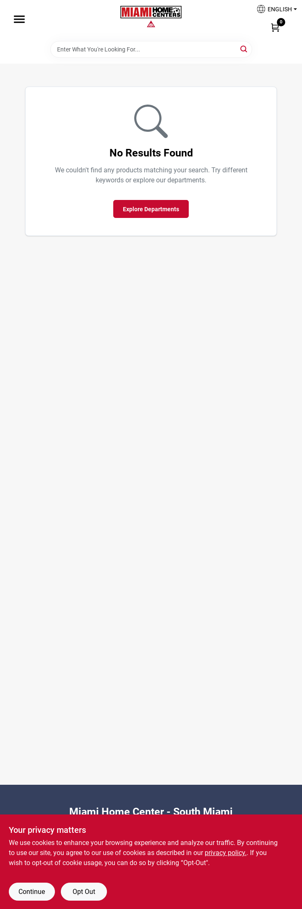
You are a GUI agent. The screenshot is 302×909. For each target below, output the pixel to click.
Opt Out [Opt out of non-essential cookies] (84, 892)
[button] (273, 11)
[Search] (244, 49)
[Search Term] (151, 49)
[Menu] (19, 19)
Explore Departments (151, 209)
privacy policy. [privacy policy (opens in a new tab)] (226, 853)
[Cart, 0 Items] (275, 27)
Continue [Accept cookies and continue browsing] (31, 892)
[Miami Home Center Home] (151, 13)
